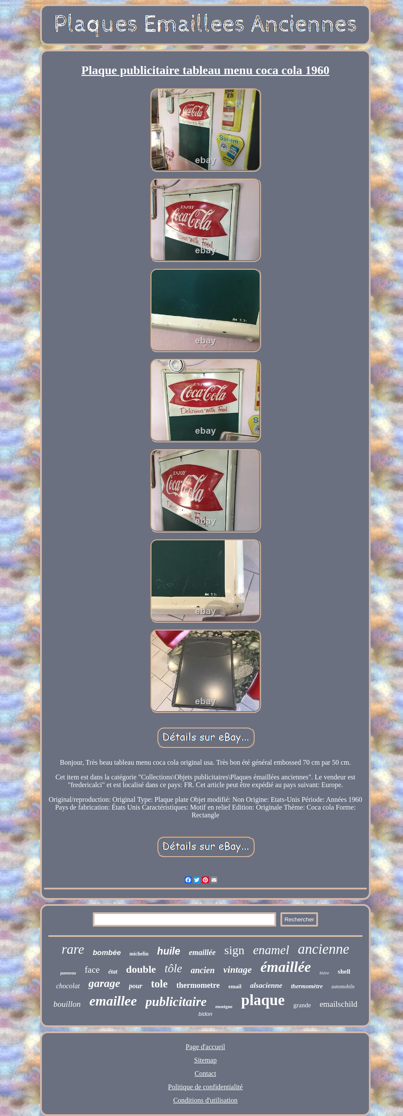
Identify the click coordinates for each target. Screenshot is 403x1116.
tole (159, 984)
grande (302, 1005)
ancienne (323, 949)
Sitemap (205, 1060)
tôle (173, 968)
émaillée (286, 967)
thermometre (198, 985)
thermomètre (307, 986)
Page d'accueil (205, 1046)
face (92, 970)
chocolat (68, 986)
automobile (343, 987)
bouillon (67, 1004)
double (141, 969)
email (234, 986)
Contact (205, 1073)
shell (344, 971)
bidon (205, 1014)
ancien (203, 970)
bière (324, 972)
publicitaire (176, 1001)
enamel (271, 950)
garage (104, 983)
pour (135, 986)
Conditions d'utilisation (205, 1100)
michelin (138, 954)
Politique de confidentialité (205, 1087)
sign (234, 950)
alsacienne (266, 985)
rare (73, 949)
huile (168, 951)
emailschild (339, 1004)
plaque (263, 1000)
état (112, 971)
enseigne (224, 1006)
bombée (107, 953)
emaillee (113, 1001)
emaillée (202, 952)
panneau (68, 973)
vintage (238, 969)
